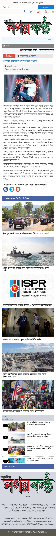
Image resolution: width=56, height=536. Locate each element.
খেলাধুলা (32, 56)
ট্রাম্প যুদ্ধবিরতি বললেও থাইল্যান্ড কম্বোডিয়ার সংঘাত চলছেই (26, 233)
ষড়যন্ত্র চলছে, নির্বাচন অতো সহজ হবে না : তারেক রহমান (39, 459)
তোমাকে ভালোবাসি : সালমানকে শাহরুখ (20, 61)
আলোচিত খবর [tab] (7, 419)
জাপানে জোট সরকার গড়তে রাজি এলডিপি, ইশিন (22, 339)
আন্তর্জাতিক (24, 56)
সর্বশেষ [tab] (4, 417)
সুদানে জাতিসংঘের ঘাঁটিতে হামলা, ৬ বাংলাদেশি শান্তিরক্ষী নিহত (27, 305)
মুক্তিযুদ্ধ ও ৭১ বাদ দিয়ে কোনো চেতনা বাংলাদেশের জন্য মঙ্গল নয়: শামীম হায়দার (39, 448)
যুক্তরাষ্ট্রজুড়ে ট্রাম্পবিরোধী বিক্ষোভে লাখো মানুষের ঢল (23, 411)
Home (9, 56)
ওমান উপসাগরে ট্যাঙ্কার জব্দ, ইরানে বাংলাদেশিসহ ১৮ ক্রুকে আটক (26, 269)
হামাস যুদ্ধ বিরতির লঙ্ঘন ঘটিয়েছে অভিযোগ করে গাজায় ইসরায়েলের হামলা (24, 375)
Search (46, 7)
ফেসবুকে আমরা (9, 466)
